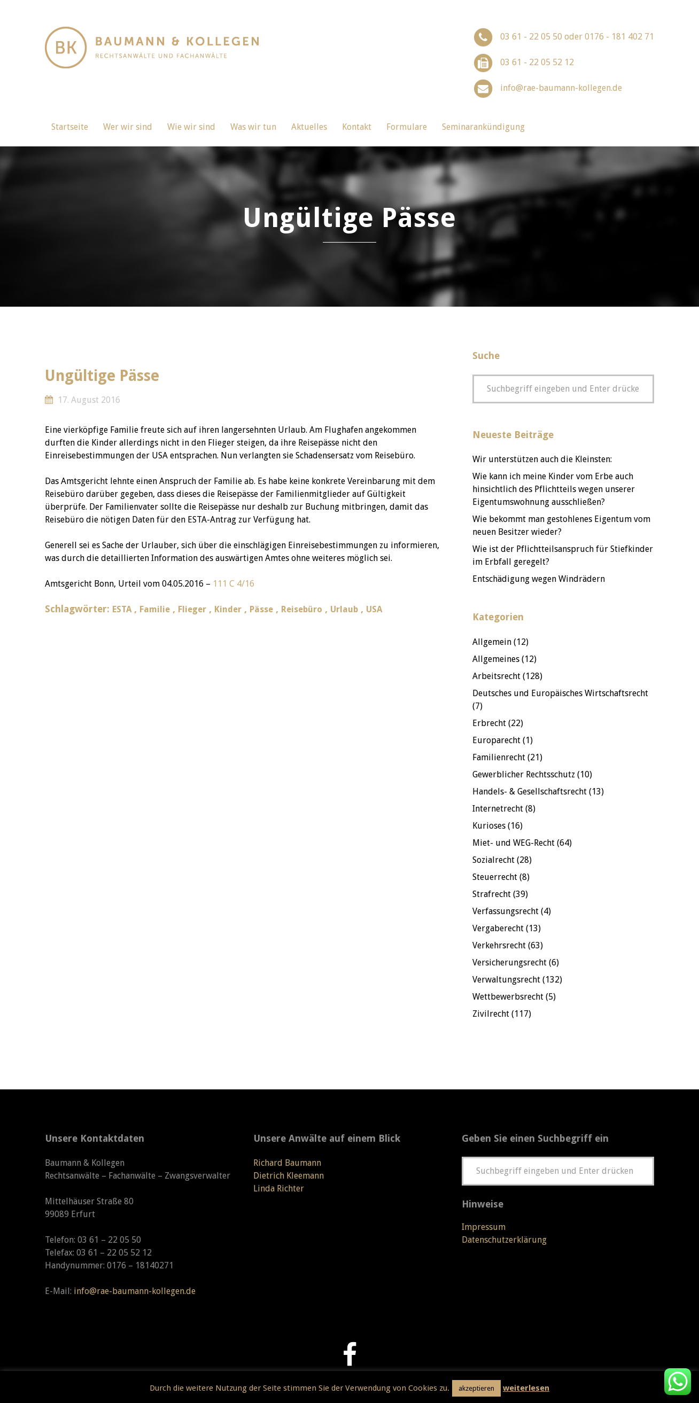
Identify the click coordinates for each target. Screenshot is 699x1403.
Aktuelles (309, 127)
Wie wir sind (191, 127)
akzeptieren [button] (476, 1388)
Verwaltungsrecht (506, 980)
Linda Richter (278, 1188)
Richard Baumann (287, 1163)
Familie (154, 609)
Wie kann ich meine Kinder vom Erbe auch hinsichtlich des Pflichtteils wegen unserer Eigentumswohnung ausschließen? (553, 489)
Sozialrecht (493, 860)
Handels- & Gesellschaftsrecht (529, 791)
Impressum (484, 1227)
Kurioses (489, 826)
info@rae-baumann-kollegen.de (561, 88)
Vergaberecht (498, 928)
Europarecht (496, 740)
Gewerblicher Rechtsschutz (523, 774)
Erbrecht (489, 723)
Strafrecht (491, 894)
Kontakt (356, 127)
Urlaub (344, 609)
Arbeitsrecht (496, 676)
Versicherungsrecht (509, 962)
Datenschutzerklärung (504, 1240)
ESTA (121, 609)
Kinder (228, 609)
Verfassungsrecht (505, 911)
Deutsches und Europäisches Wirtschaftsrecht (560, 693)
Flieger (192, 609)
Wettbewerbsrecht (507, 997)
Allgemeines (495, 659)
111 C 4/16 (233, 584)
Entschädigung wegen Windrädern (538, 579)
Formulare (406, 127)
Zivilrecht (490, 1014)
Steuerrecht (494, 877)
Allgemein (491, 642)
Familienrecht (498, 757)
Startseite (69, 127)
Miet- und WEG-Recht (513, 843)
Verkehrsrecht (499, 945)
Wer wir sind (127, 127)
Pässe (261, 609)
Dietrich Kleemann (288, 1176)
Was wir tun (253, 127)
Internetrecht (497, 809)
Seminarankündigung (483, 127)
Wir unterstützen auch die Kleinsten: (542, 459)
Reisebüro (301, 609)
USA (374, 609)
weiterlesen (526, 1388)
